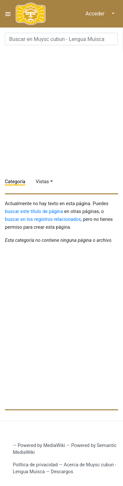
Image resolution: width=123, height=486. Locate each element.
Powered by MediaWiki (41, 445)
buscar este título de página (34, 211)
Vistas (42, 182)
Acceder (95, 13)
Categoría (15, 182)
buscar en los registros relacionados (43, 219)
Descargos (62, 472)
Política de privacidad (35, 465)
